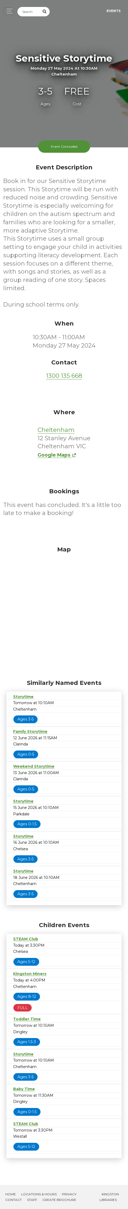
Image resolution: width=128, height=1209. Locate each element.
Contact (13, 1200)
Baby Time (24, 1089)
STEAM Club (25, 938)
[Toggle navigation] (8, 11)
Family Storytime (30, 731)
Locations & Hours (39, 1194)
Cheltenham (56, 430)
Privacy (69, 1194)
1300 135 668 (64, 375)
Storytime (23, 696)
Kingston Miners (29, 973)
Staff (32, 1200)
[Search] (28, 11)
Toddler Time (27, 1019)
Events (113, 11)
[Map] (64, 611)
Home (10, 1194)
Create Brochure (59, 1200)
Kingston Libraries (109, 1197)
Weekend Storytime (33, 766)
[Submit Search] (45, 11)
